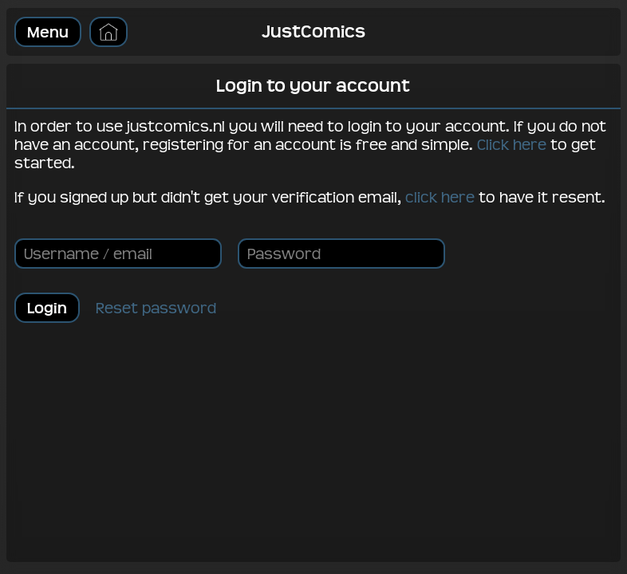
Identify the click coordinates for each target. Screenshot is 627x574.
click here (440, 197)
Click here (511, 145)
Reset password (156, 308)
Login (47, 308)
